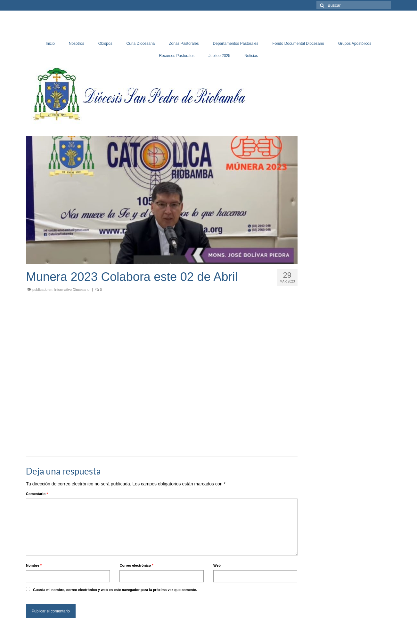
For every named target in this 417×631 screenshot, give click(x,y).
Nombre (34, 565)
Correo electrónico (136, 565)
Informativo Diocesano (71, 290)
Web (217, 565)
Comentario (37, 494)
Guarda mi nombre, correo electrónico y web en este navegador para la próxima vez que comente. (115, 590)
